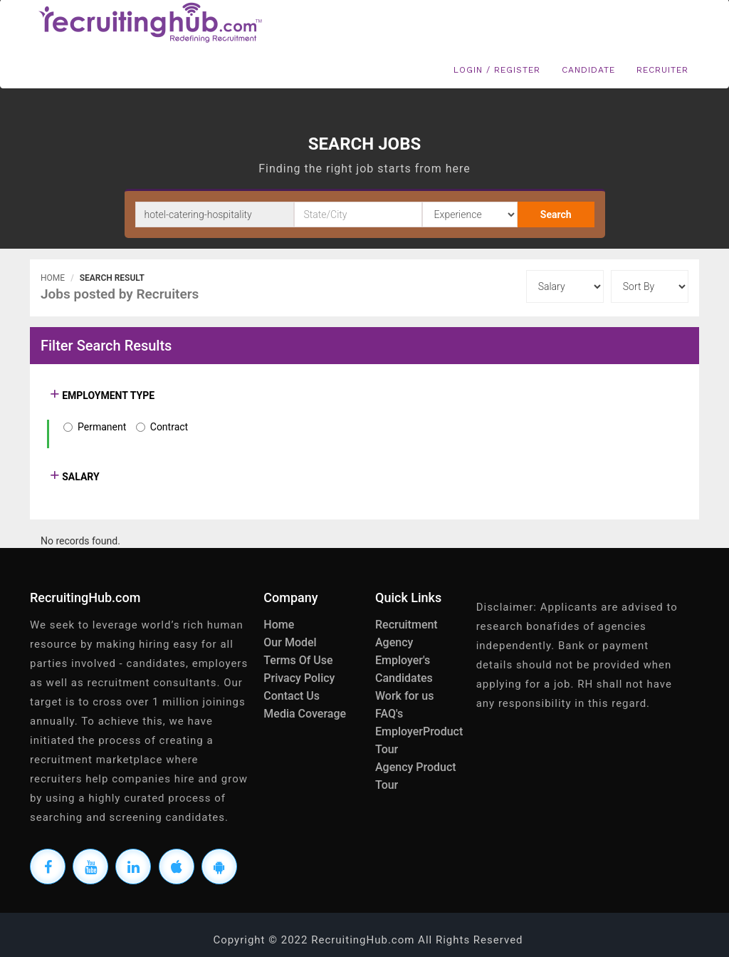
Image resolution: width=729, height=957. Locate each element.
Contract (169, 427)
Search (556, 214)
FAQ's (389, 713)
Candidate (588, 70)
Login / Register (496, 70)
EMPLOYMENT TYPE (107, 395)
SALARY (80, 476)
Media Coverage (304, 713)
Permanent (102, 427)
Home (53, 278)
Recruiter (662, 70)
